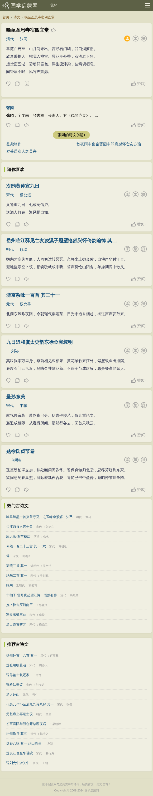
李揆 (42, 614)
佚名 (46, 536)
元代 (10, 304)
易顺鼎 (74, 595)
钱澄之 (44, 733)
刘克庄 (50, 527)
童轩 (88, 517)
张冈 (23, 39)
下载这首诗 (26, 84)
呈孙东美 (15, 396)
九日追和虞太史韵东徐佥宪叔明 (39, 342)
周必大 (43, 665)
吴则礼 (44, 575)
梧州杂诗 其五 (16, 733)
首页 (6, 17)
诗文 (17, 17)
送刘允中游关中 (17, 763)
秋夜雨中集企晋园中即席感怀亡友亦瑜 (108, 144)
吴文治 (47, 566)
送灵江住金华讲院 (19, 753)
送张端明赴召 (16, 665)
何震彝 (54, 655)
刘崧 (15, 351)
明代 (10, 249)
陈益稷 (43, 605)
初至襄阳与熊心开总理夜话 (26, 724)
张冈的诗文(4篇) (71, 135)
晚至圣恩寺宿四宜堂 (39, 17)
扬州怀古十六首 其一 (21, 655)
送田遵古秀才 (16, 624)
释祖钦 (62, 546)
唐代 (35, 763)
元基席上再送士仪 (19, 714)
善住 (35, 694)
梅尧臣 (43, 624)
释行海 (50, 753)
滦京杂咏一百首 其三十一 (33, 295)
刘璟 (50, 743)
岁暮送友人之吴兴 (21, 151)
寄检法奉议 (14, 685)
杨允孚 (25, 304)
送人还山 (12, 694)
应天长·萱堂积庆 (18, 536)
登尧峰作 (13, 144)
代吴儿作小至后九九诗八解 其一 (30, 704)
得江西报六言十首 (19, 527)
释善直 (26, 556)
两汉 (36, 536)
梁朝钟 (56, 724)
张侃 (69, 704)
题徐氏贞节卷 (20, 451)
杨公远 (25, 195)
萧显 (48, 714)
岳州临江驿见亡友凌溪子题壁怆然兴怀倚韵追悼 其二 (61, 240)
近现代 (34, 566)
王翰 (45, 763)
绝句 (9, 585)
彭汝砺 (40, 685)
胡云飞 (33, 585)
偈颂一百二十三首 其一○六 (26, 546)
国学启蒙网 (24, 6)
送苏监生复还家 (17, 675)
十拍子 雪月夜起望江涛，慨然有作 (31, 595)
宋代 (10, 195)
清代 (10, 39)
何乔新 (17, 460)
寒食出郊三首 (16, 614)
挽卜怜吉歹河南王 (19, 605)
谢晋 (38, 675)
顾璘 (23, 249)
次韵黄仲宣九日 (22, 186)
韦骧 (23, 406)
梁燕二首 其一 (16, 566)
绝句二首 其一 (16, 575)
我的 (53, 5)
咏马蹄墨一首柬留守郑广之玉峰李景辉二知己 (39, 517)
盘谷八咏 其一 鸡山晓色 (23, 743)
